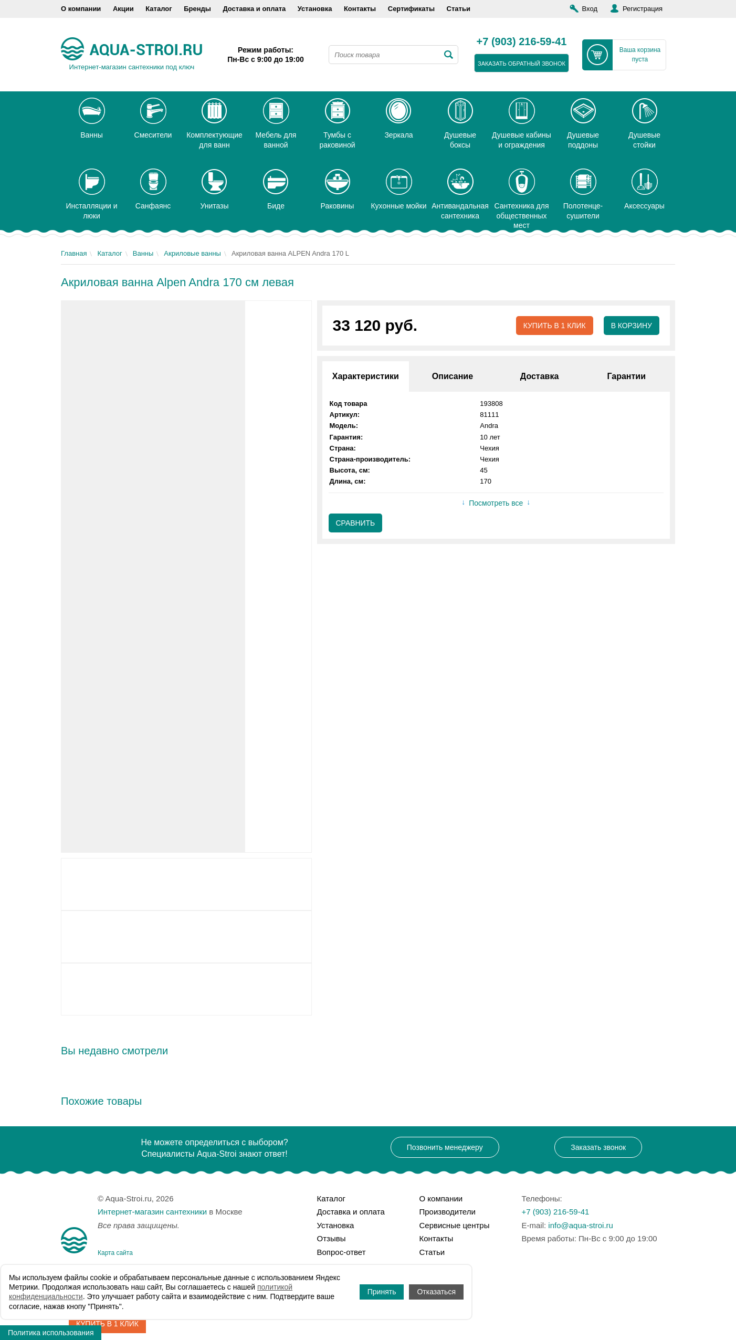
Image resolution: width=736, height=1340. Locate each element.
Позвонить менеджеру (445, 1147)
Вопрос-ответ (341, 1252)
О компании (81, 9)
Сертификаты (411, 9)
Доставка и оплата (254, 9)
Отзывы (331, 1238)
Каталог (158, 9)
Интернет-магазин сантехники (152, 1211)
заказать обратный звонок (521, 63)
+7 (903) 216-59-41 (522, 42)
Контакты (360, 9)
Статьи (458, 9)
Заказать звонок (598, 1147)
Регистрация (643, 9)
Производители (447, 1211)
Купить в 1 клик (554, 325)
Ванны (143, 253)
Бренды (197, 9)
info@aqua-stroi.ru (580, 1225)
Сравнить (355, 523)
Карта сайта (115, 1253)
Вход (589, 9)
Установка (315, 9)
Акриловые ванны (192, 253)
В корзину (631, 325)
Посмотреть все (496, 503)
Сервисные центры (454, 1225)
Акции (123, 9)
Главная (74, 253)
